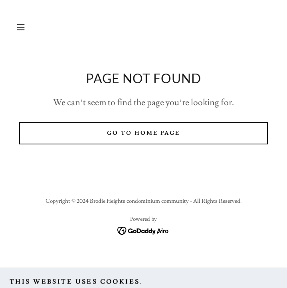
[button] (32, 27)
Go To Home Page (143, 133)
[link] (143, 229)
